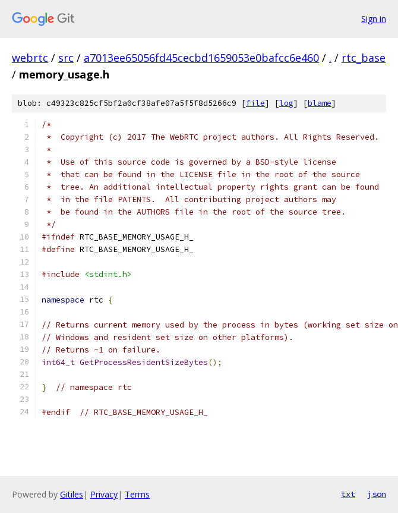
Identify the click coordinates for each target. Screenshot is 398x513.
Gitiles (71, 494)
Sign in (373, 18)
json (376, 494)
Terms (137, 494)
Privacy (104, 494)
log (286, 103)
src (66, 58)
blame (319, 103)
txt (348, 494)
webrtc (30, 58)
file (255, 103)
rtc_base (364, 58)
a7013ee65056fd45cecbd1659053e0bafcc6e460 (201, 58)
